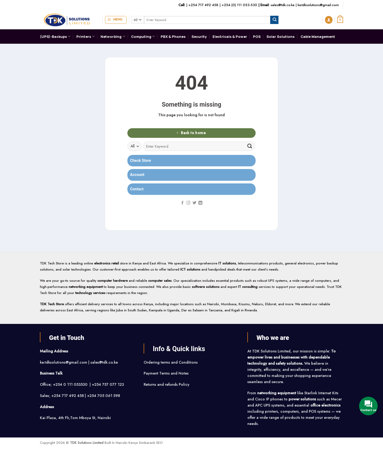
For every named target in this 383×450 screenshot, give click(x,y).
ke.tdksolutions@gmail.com (318, 4)
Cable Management (318, 36)
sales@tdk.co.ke (282, 4)
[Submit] (274, 20)
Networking (113, 36)
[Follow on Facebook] (183, 203)
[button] (116, 20)
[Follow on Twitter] (195, 203)
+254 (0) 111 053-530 (239, 4)
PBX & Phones (173, 36)
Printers (85, 36)
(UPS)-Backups (55, 36)
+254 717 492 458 (203, 4)
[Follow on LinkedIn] (200, 203)
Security (199, 36)
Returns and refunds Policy (166, 384)
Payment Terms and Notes (167, 373)
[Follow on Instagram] (188, 203)
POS (257, 36)
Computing (143, 36)
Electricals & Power (230, 36)
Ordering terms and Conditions (171, 362)
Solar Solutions (281, 36)
